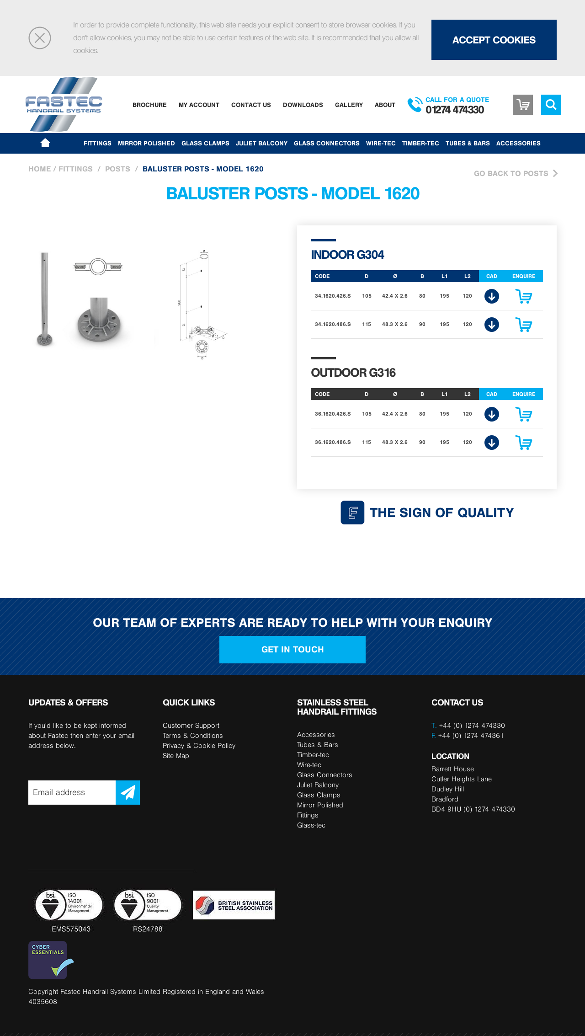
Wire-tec (381, 143)
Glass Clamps (205, 143)
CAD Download (491, 296)
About (385, 104)
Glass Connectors (327, 143)
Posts (117, 169)
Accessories (518, 143)
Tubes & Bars (468, 143)
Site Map (176, 755)
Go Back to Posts (511, 173)
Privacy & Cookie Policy (199, 745)
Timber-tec (420, 143)
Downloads (303, 104)
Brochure (150, 104)
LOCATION (450, 756)
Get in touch (292, 650)
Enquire (524, 298)
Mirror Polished (146, 143)
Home (39, 169)
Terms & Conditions (193, 735)
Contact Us (251, 104)
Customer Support (191, 725)
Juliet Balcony (261, 143)
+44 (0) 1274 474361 (467, 735)
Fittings (98, 143)
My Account (199, 104)
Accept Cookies (494, 39)
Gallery (349, 104)
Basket (523, 105)
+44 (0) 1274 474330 (472, 725)
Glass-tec (311, 825)
